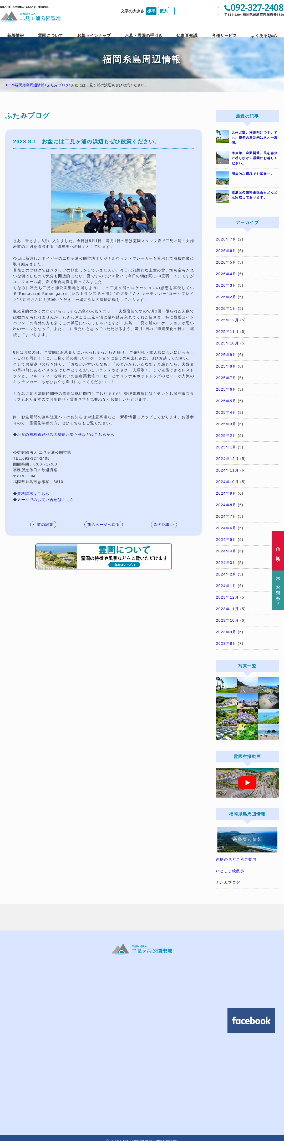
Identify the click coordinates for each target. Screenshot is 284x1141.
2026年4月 (226, 273)
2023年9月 (226, 627)
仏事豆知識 (186, 34)
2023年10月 (227, 615)
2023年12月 (227, 592)
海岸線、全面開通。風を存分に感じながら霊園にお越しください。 (254, 158)
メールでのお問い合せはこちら (45, 499)
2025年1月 (226, 444)
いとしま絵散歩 (230, 865)
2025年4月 (226, 410)
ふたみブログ (58, 85)
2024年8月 (226, 501)
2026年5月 (226, 262)
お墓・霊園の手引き (144, 34)
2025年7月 (226, 376)
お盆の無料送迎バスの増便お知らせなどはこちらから (65, 434)
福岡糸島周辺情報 (29, 85)
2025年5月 (226, 399)
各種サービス (224, 34)
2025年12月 (227, 319)
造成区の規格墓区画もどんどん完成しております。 (254, 195)
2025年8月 (226, 365)
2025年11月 (227, 330)
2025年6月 (226, 387)
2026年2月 (226, 296)
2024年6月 (226, 524)
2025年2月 (226, 433)
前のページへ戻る (103, 524)
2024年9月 (226, 490)
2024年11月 (227, 467)
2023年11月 (227, 604)
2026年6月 (226, 251)
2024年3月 (226, 558)
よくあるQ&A (264, 34)
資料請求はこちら (33, 493)
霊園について (50, 34)
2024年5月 (226, 535)
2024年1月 (226, 581)
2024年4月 (226, 547)
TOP (9, 85)
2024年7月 (226, 513)
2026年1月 (226, 308)
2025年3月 (226, 422)
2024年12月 (227, 456)
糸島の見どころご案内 (236, 853)
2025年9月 (226, 353)
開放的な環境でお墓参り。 (253, 174)
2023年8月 (226, 638)
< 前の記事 (43, 524)
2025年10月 (227, 342)
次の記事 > (164, 524)
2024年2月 (226, 570)
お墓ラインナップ (94, 34)
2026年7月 (226, 239)
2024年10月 (227, 479)
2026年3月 (226, 285)
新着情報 (15, 34)
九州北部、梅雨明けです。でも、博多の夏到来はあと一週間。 (254, 137)
